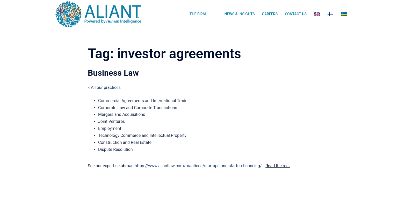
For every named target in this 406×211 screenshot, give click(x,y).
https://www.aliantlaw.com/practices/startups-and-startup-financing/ (198, 165)
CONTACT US (296, 14)
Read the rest (277, 165)
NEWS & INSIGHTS (239, 14)
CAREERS (270, 14)
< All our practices (104, 87)
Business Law (113, 73)
